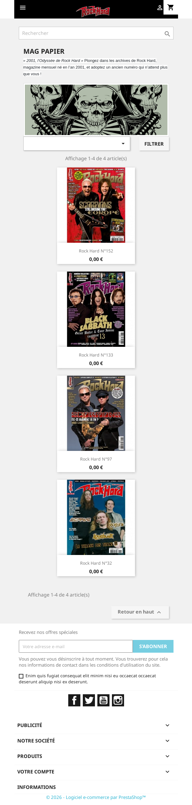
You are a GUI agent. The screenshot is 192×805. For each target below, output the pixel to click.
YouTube (103, 700)
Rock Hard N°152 (96, 251)
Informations (36, 787)
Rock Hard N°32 (96, 563)
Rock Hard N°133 (96, 355)
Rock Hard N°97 (96, 459)
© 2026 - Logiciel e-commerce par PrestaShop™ (96, 797)
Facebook (74, 700)
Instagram (118, 700)
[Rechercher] (96, 33)
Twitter (89, 700)
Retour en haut (140, 612)
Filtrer (154, 143)
